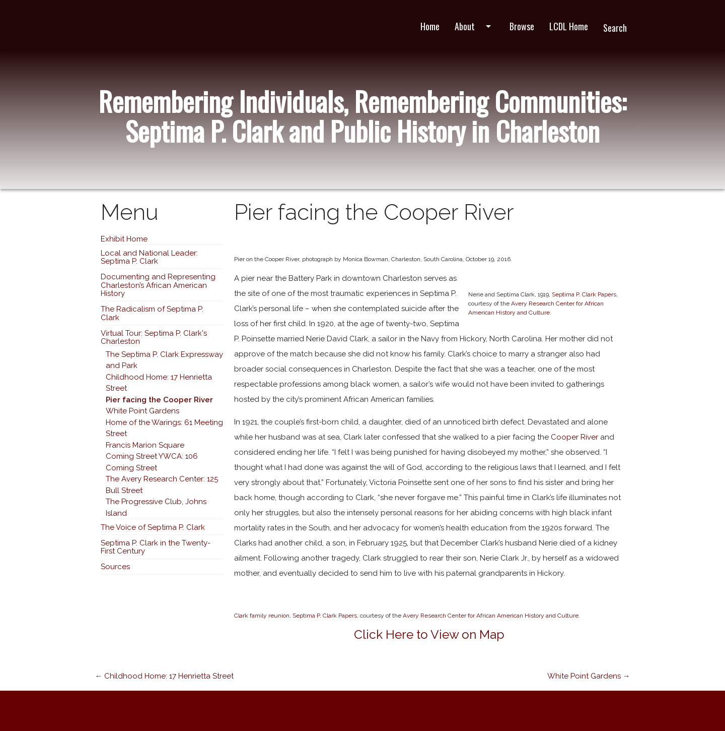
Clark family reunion (261, 615)
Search (615, 27)
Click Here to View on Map (429, 634)
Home (430, 26)
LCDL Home (568, 26)
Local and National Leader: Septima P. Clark (149, 257)
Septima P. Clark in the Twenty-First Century (155, 547)
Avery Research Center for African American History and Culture (490, 615)
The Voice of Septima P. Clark (153, 527)
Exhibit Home (124, 238)
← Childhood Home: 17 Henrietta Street (164, 676)
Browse (522, 26)
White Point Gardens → (588, 676)
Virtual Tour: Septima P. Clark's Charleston (154, 337)
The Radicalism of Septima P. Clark (152, 313)
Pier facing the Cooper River (159, 399)
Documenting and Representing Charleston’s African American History (158, 285)
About (474, 26)
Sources (115, 566)
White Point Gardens (142, 410)
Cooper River (574, 437)
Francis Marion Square (145, 445)
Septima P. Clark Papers (584, 294)
